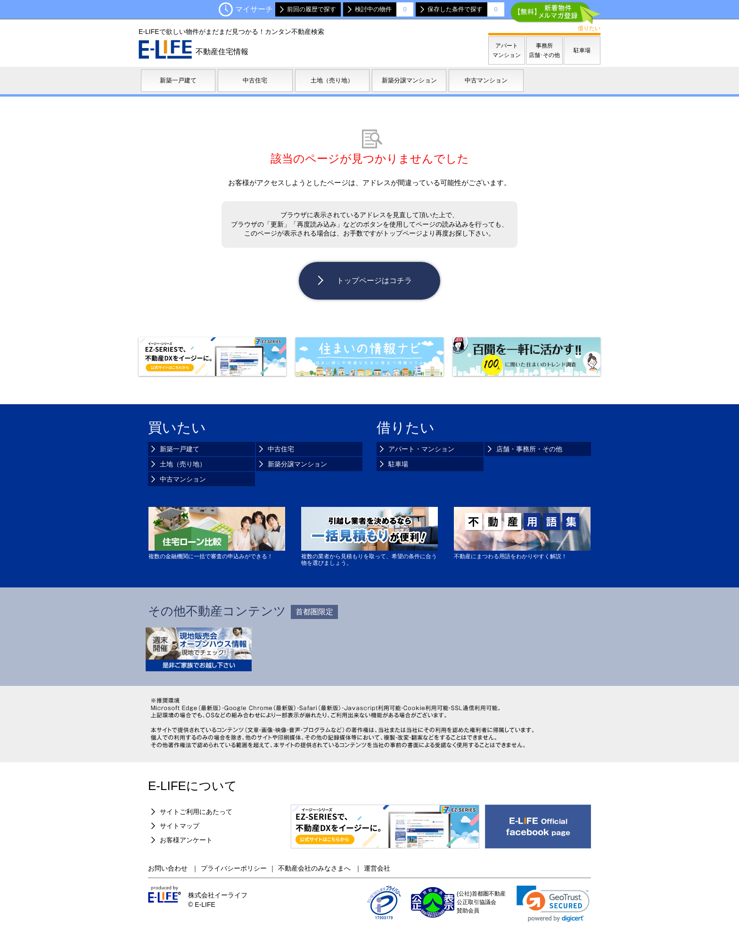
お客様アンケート (186, 840)
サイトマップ (179, 826)
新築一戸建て (179, 449)
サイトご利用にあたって (196, 811)
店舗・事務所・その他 (529, 449)
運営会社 (377, 868)
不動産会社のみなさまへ (315, 868)
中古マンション (183, 479)
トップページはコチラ (374, 281)
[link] (553, 904)
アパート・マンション (421, 449)
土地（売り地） (183, 464)
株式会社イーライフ (217, 895)
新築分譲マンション (297, 464)
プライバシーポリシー (234, 868)
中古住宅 (281, 449)
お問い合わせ (168, 868)
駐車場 (398, 464)
